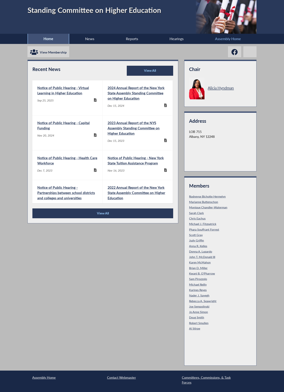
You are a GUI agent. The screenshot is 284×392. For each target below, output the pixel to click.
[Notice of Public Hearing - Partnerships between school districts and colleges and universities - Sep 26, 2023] (67, 197)
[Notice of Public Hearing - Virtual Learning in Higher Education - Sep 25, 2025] (67, 97)
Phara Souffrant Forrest (204, 229)
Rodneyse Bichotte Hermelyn (207, 196)
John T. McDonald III (202, 257)
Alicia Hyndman (221, 88)
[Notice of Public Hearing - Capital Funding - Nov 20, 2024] (67, 132)
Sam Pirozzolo (198, 279)
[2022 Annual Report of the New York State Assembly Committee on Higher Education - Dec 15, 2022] (138, 197)
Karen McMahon (200, 262)
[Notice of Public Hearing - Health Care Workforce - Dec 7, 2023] (67, 165)
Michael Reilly (198, 284)
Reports (132, 38)
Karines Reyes (198, 290)
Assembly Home (228, 38)
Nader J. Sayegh (199, 295)
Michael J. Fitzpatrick (202, 224)
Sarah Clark (196, 213)
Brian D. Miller (198, 268)
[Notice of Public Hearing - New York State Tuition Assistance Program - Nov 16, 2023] (138, 165)
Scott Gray (196, 235)
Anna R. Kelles (198, 246)
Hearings (177, 38)
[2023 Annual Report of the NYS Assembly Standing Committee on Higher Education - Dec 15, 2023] (138, 132)
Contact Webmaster (121, 377)
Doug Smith (196, 317)
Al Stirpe (194, 328)
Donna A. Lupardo (200, 251)
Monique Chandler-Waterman (208, 207)
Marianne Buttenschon (203, 202)
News (89, 38)
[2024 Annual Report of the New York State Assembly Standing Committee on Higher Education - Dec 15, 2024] (138, 97)
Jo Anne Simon (198, 312)
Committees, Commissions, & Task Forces (206, 380)
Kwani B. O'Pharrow (202, 273)
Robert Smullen (198, 323)
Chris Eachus (197, 218)
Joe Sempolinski (199, 306)
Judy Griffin (196, 240)
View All (142, 72)
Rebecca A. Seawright (202, 301)
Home (48, 38)
